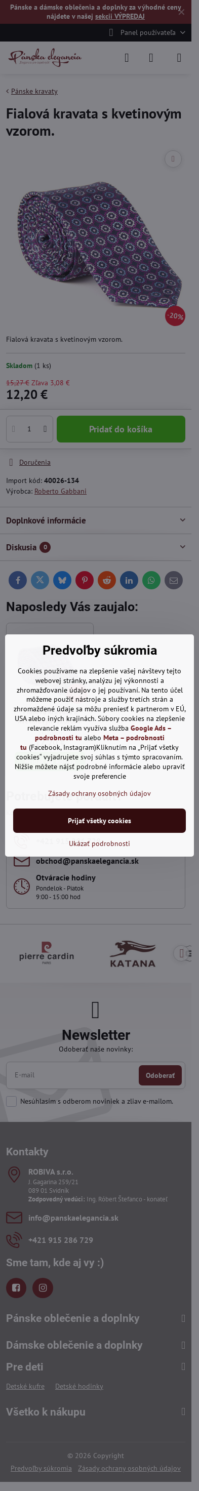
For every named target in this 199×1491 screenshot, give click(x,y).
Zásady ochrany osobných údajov (99, 793)
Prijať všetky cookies (99, 820)
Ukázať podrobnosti (99, 843)
